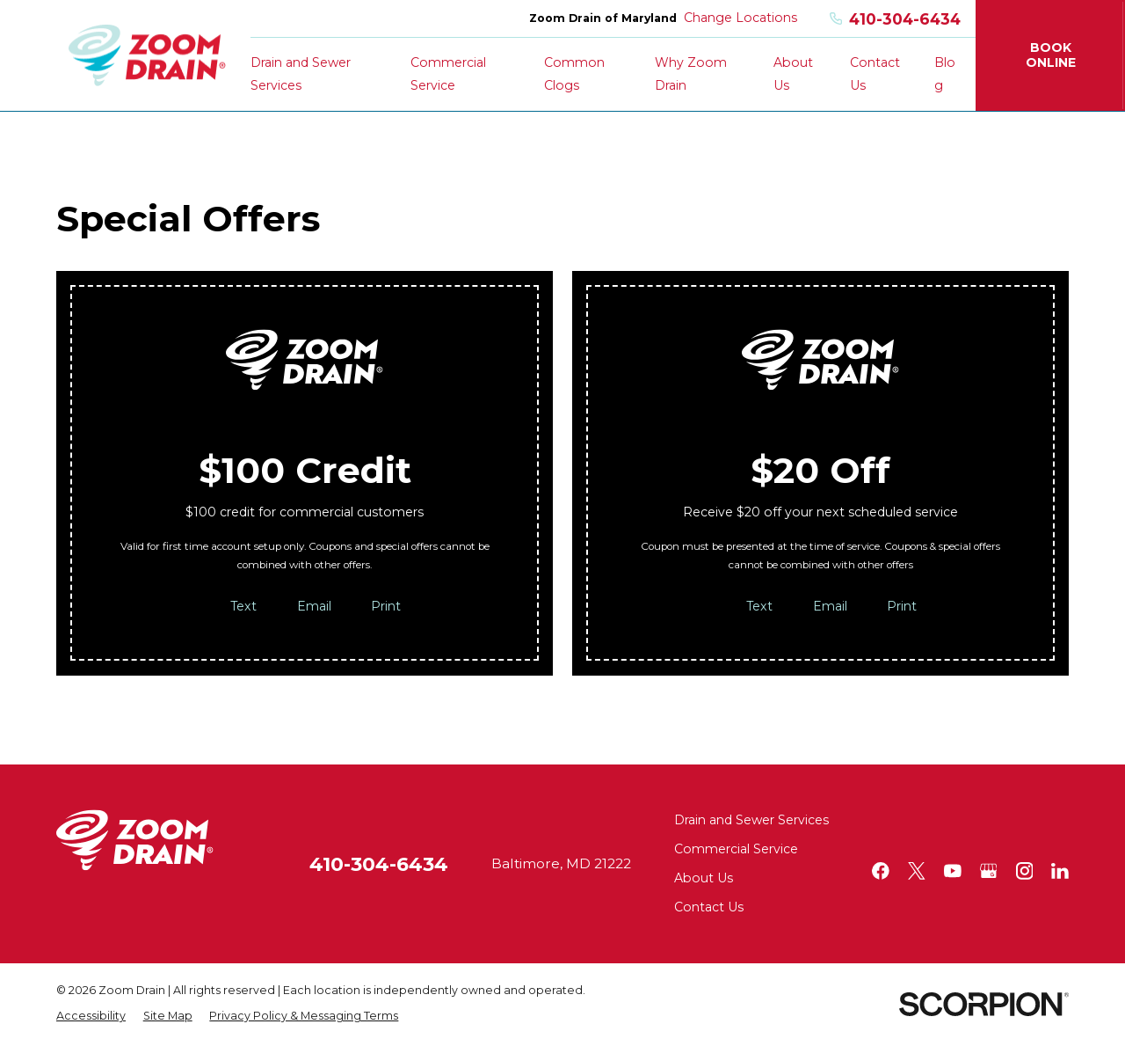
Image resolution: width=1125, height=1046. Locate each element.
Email (314, 606)
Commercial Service (736, 849)
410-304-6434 (896, 18)
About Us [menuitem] (793, 73)
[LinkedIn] (1060, 871)
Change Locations (740, 18)
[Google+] (989, 871)
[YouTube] (953, 871)
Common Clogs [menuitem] (574, 73)
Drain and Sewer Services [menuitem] (300, 73)
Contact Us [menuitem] (875, 73)
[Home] (147, 55)
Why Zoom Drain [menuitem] (691, 73)
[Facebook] (880, 871)
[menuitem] (91, 1016)
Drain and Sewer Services (751, 820)
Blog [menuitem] (944, 73)
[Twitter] (916, 871)
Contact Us (709, 907)
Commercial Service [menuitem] (448, 73)
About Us (703, 878)
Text (243, 606)
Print (386, 606)
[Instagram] (1025, 871)
